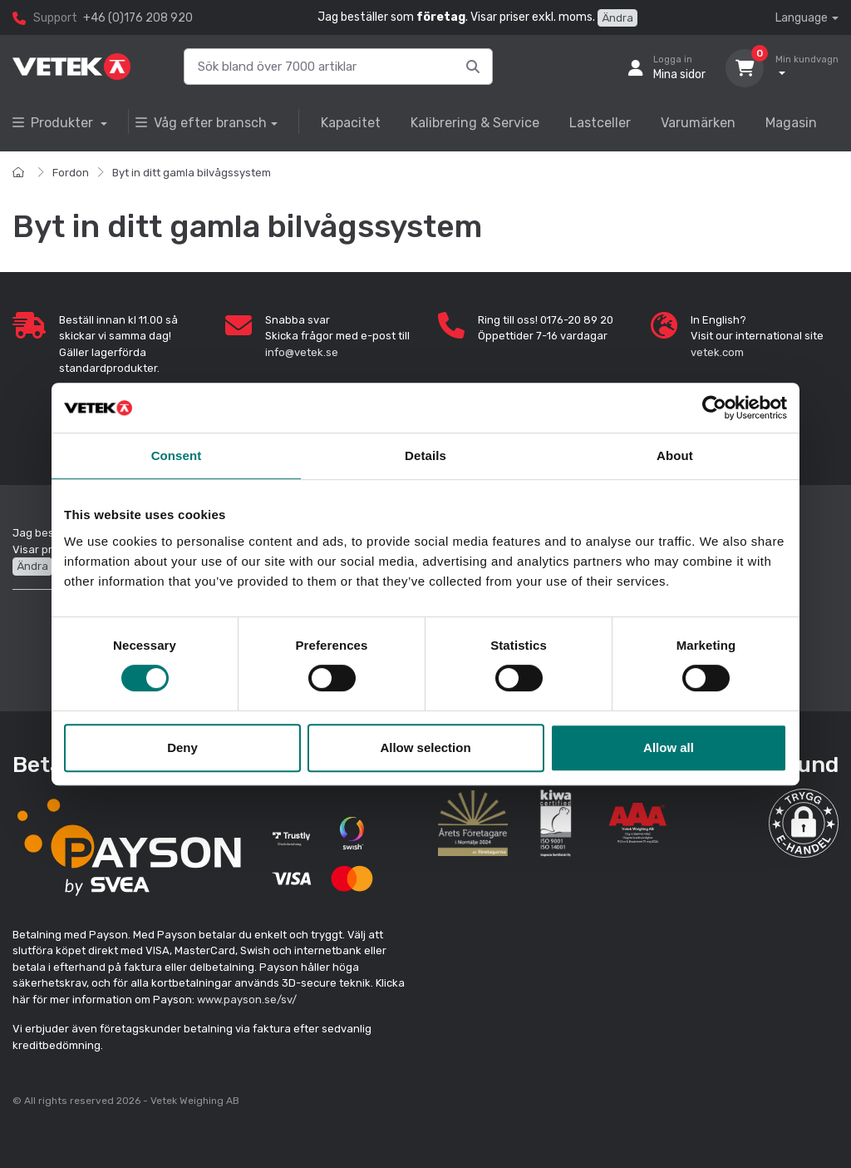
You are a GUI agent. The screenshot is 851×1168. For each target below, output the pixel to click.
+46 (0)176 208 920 (138, 18)
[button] (804, 824)
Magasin (791, 123)
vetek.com (717, 352)
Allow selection (425, 747)
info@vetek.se (301, 352)
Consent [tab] (176, 455)
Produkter (54, 123)
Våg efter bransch (201, 123)
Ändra (617, 18)
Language (801, 18)
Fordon (70, 172)
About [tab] (675, 455)
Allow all (668, 747)
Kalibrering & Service (475, 123)
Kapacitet (351, 123)
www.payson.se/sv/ (247, 999)
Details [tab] (425, 455)
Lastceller (600, 123)
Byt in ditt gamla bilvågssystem (191, 172)
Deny (182, 747)
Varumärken (698, 123)
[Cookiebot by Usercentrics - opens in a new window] (714, 407)
